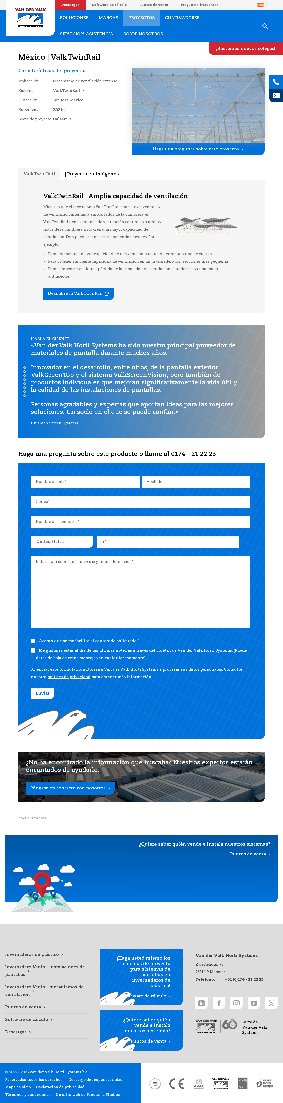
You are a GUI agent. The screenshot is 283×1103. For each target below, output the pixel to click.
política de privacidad (68, 677)
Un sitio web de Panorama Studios (88, 1095)
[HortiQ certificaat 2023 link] (243, 1084)
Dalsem (60, 119)
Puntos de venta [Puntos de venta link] (248, 854)
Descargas (70, 5)
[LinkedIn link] (201, 1003)
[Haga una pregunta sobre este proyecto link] (198, 149)
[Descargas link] (46, 1032)
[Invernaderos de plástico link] (46, 955)
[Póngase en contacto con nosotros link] (141, 777)
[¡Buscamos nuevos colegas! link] (246, 48)
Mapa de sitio (18, 1087)
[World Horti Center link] (265, 1084)
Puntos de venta (153, 5)
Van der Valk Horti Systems (30, 18)
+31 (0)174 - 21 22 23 (244, 979)
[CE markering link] (177, 1084)
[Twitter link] (271, 1003)
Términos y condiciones (28, 1095)
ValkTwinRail (66, 91)
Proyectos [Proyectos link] (141, 18)
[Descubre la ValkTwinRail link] (78, 294)
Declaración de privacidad (60, 1087)
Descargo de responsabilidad (95, 1080)
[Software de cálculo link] (46, 1020)
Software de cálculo (109, 5)
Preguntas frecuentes (199, 5)
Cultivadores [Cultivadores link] (182, 18)
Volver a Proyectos (31, 818)
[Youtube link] (254, 1003)
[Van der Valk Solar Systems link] (221, 1084)
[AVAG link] (199, 1084)
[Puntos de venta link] (46, 1007)
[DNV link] (155, 1084)
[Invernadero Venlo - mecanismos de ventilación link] (46, 991)
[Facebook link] (219, 1003)
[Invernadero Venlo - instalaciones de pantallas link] (46, 971)
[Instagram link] (236, 1003)
